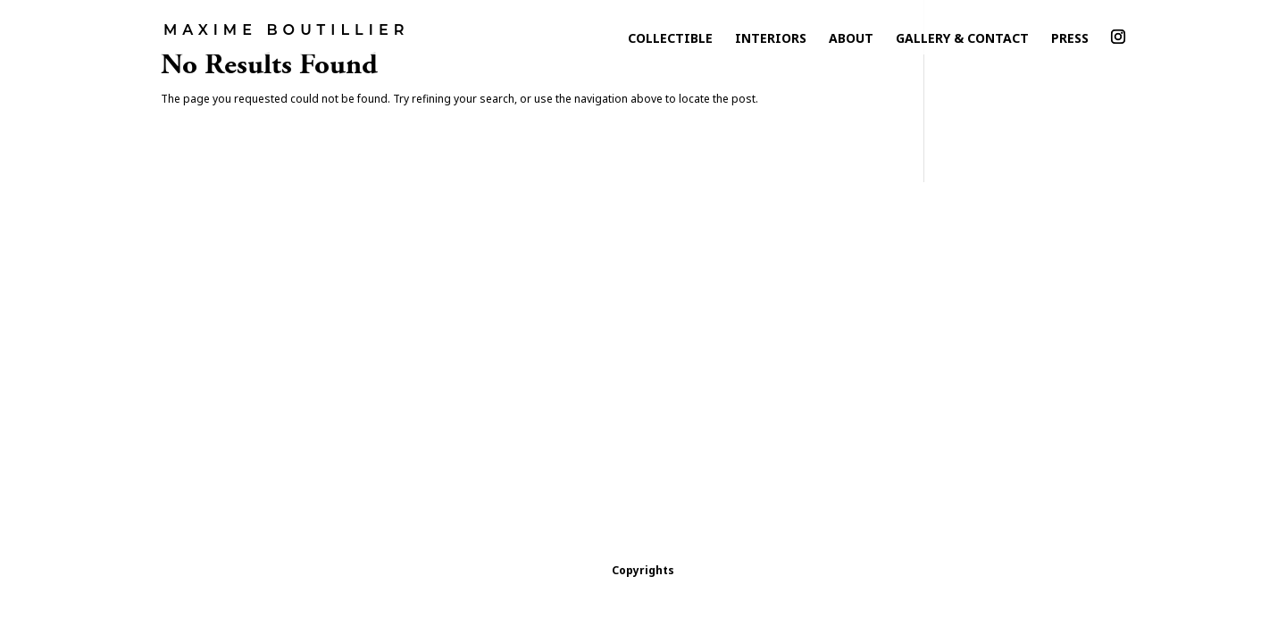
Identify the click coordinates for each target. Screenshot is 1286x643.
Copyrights (643, 570)
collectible (670, 42)
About (851, 42)
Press (1070, 42)
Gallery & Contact (962, 42)
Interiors (770, 42)
